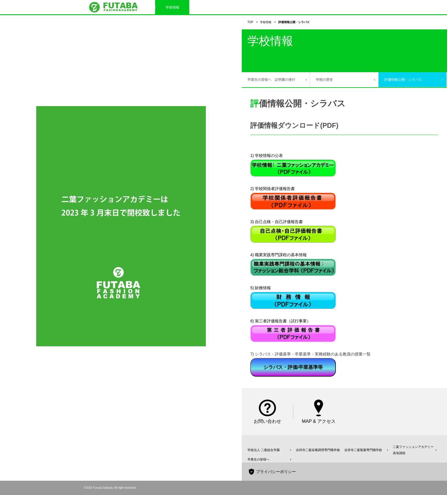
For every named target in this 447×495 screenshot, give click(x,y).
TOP (250, 22)
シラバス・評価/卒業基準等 (293, 367)
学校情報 (265, 22)
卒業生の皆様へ (258, 459)
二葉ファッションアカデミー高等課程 (413, 450)
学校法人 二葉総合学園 (263, 450)
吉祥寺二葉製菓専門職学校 (363, 450)
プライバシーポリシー (276, 471)
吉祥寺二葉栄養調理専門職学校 (318, 450)
